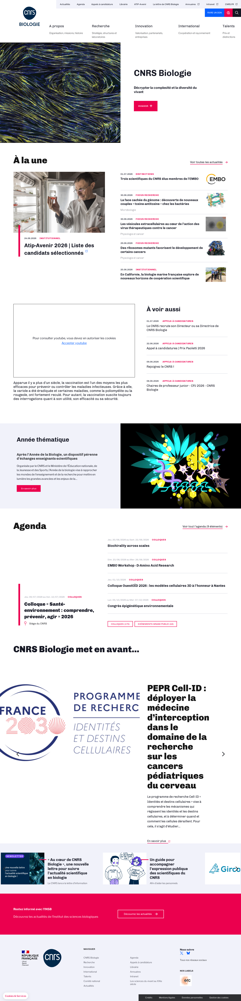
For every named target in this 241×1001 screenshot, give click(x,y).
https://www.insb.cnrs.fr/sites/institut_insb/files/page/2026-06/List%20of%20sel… (59, 214)
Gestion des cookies (218, 997)
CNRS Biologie (91, 957)
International (196, 31)
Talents (229, 33)
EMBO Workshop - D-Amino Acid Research (168, 563)
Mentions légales (167, 997)
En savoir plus (187, 364)
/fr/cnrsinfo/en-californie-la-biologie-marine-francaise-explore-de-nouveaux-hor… (174, 275)
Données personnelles (192, 997)
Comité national (92, 981)
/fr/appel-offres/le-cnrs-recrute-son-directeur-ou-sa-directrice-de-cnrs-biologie (187, 326)
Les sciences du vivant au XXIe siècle (146, 982)
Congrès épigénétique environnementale (168, 603)
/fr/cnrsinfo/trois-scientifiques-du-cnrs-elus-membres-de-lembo (174, 181)
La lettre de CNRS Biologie (166, 4)
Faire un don (214, 12)
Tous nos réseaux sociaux (193, 960)
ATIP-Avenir (140, 4)
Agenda (81, 4)
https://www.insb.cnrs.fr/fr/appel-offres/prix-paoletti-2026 (187, 346)
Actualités (65, 4)
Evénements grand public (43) (156, 624)
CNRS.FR (229, 4)
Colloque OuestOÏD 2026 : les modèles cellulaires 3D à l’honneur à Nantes (168, 583)
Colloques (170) (120, 624)
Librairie (123, 4)
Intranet (210, 4)
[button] (15, 995)
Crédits (148, 997)
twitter (181, 953)
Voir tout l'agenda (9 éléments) (203, 526)
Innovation (153, 33)
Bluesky (188, 953)
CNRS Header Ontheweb (228, 13)
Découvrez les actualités (138, 914)
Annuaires (190, 4)
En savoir (143, 106)
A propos (66, 31)
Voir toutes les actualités (206, 162)
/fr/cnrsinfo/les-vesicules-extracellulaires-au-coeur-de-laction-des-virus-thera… (174, 226)
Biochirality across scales (168, 545)
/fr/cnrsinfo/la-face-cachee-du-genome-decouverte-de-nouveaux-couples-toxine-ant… (174, 202)
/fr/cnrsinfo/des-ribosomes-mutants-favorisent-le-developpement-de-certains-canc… (174, 250)
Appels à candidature (102, 4)
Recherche (110, 33)
